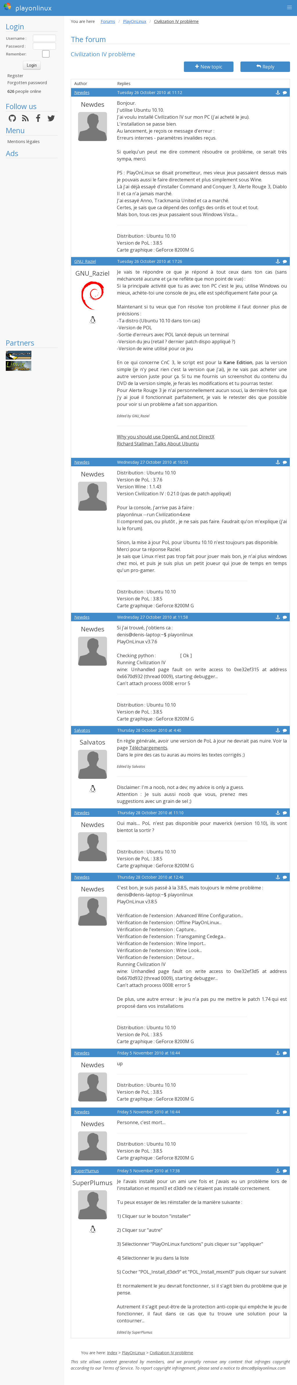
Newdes (82, 92)
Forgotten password (27, 82)
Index (112, 1352)
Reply (265, 67)
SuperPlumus (86, 1170)
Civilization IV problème (171, 1352)
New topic (208, 67)
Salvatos (82, 730)
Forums (108, 21)
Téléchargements (148, 748)
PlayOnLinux (134, 21)
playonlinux (27, 7)
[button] (289, 7)
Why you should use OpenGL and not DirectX (165, 437)
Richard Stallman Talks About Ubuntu (158, 443)
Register (15, 75)
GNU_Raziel (85, 261)
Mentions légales (23, 141)
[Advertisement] (32, 248)
